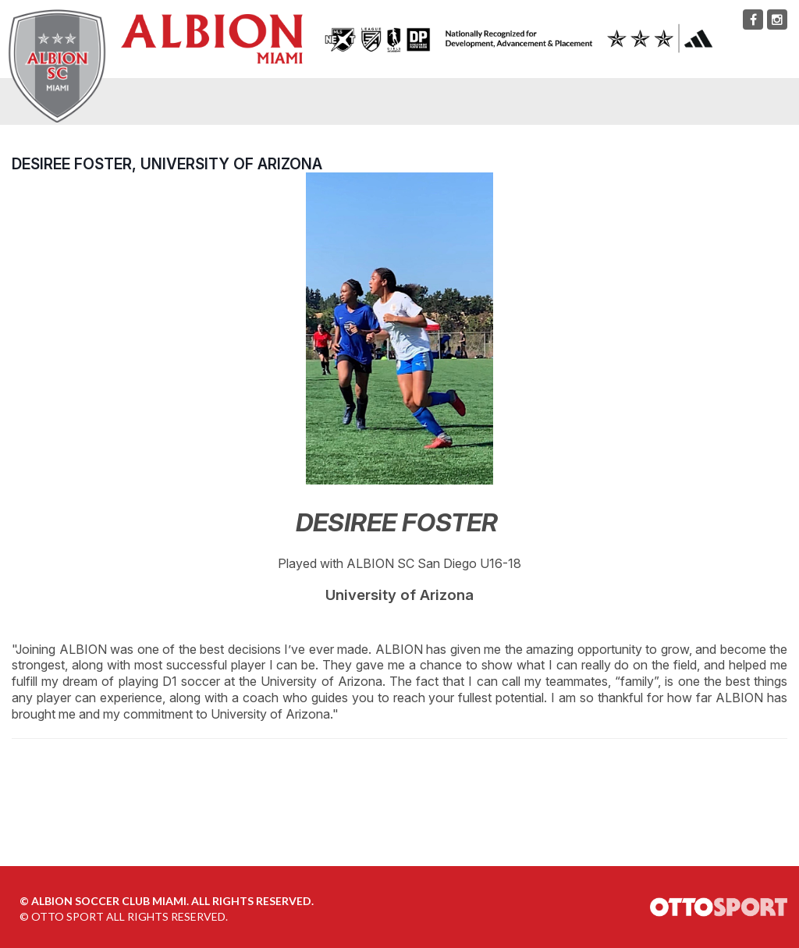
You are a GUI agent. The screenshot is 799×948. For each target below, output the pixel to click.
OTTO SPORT (67, 916)
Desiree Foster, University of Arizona (167, 163)
